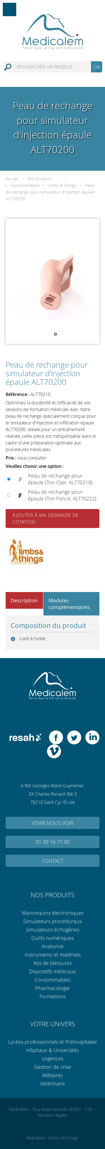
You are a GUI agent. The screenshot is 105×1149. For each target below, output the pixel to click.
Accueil (12, 178)
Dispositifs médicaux (52, 971)
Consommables (25, 185)
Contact (52, 860)
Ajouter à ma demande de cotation (46, 518)
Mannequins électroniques (52, 913)
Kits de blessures (53, 963)
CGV (89, 1109)
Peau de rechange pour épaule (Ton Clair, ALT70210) (60, 479)
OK (96, 66)
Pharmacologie (52, 988)
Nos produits (39, 178)
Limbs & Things (62, 185)
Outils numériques (52, 938)
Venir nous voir (52, 823)
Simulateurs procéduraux (52, 921)
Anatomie (52, 946)
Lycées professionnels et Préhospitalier (52, 1041)
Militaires (52, 1075)
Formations (52, 996)
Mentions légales (52, 1115)
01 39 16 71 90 (52, 841)
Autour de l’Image (63, 1137)
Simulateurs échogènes (52, 929)
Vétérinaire (52, 1083)
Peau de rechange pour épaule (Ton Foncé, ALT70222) (62, 495)
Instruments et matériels (53, 954)
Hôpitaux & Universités (52, 1050)
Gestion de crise (52, 1067)
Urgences (52, 1058)
